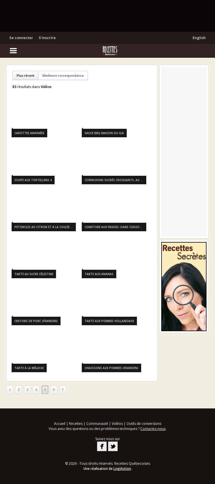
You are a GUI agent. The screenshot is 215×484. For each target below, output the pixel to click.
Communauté (97, 423)
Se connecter (21, 37)
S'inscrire (47, 37)
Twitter (113, 446)
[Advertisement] (107, 15)
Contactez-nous (152, 428)
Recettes (76, 423)
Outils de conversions (143, 423)
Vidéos (117, 423)
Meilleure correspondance (63, 75)
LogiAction (122, 468)
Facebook (102, 446)
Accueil (59, 423)
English (199, 37)
